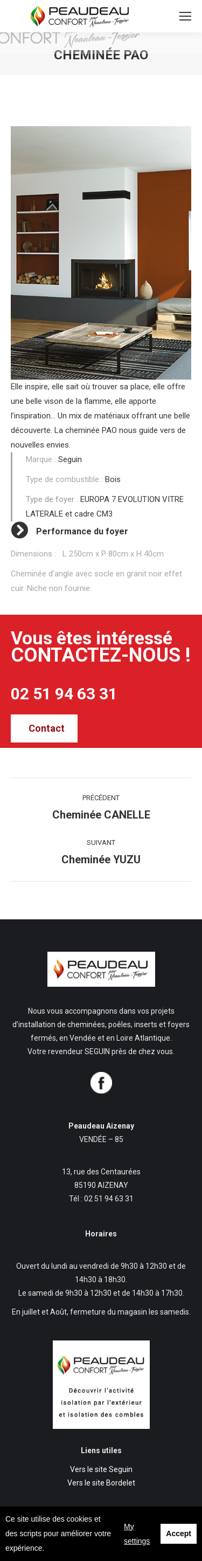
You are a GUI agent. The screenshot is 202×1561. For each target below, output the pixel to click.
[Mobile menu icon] (185, 16)
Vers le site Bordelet (101, 1483)
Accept (178, 1533)
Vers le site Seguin (101, 1469)
